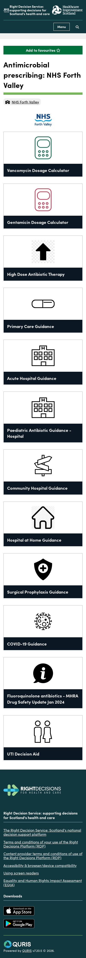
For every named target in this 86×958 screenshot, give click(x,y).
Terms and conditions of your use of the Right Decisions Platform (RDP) (40, 844)
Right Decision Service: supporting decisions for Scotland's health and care (30, 10)
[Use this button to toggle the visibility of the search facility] (77, 26)
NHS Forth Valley (22, 101)
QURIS (27, 950)
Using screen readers (21, 873)
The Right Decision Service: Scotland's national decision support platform (42, 832)
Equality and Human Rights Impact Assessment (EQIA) (42, 882)
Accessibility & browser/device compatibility (40, 865)
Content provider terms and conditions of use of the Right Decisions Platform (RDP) (42, 855)
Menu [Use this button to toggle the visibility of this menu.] (61, 26)
